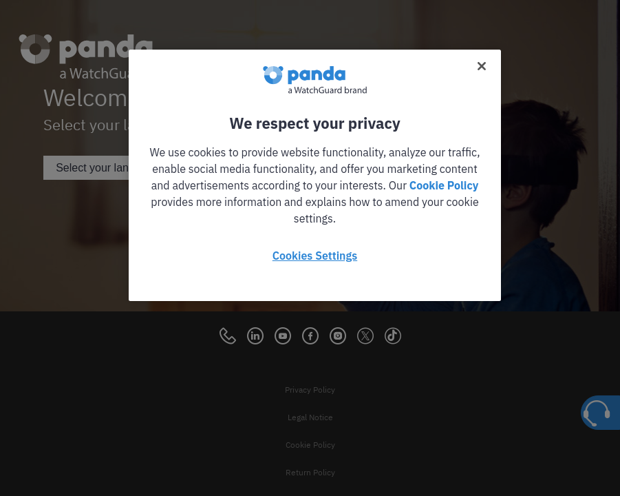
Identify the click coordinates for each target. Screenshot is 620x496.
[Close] (482, 66)
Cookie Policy (443, 185)
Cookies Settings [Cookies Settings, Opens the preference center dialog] (314, 255)
